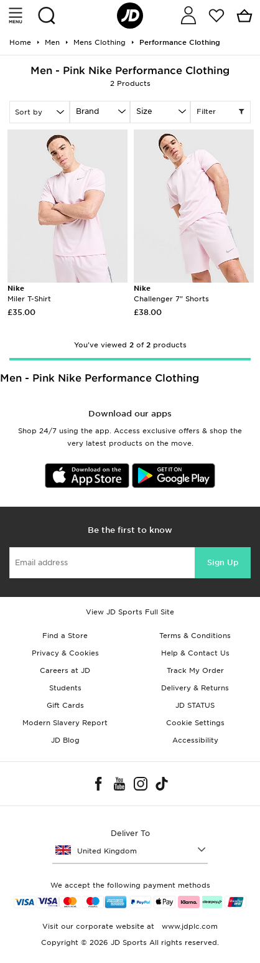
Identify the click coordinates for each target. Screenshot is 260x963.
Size (144, 111)
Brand (87, 111)
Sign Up (222, 562)
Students (65, 687)
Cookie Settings (195, 722)
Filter (220, 112)
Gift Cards (65, 705)
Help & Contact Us (195, 653)
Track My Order (195, 670)
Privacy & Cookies (65, 653)
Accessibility (195, 740)
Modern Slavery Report (65, 722)
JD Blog (65, 740)
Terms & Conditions (195, 635)
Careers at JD (65, 670)
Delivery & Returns (195, 687)
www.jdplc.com (188, 926)
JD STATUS (195, 705)
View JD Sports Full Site (130, 612)
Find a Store (65, 635)
